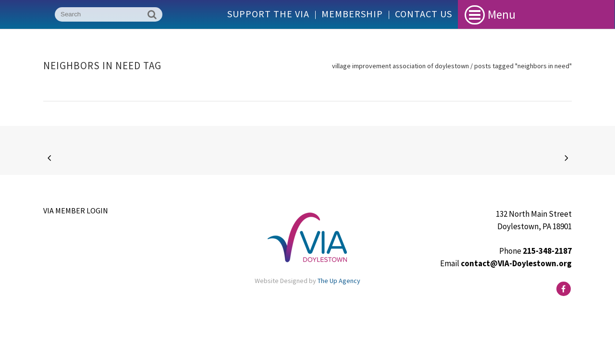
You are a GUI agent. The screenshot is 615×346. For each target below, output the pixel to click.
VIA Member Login (75, 210)
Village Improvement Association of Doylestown (400, 65)
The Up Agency (339, 280)
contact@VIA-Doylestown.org (516, 263)
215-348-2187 (547, 251)
